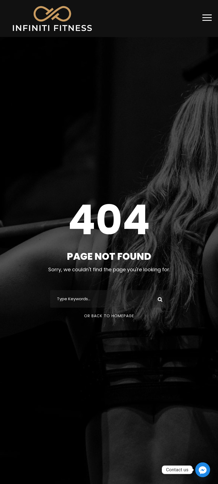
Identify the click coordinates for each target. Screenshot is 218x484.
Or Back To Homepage (109, 316)
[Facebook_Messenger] (202, 469)
